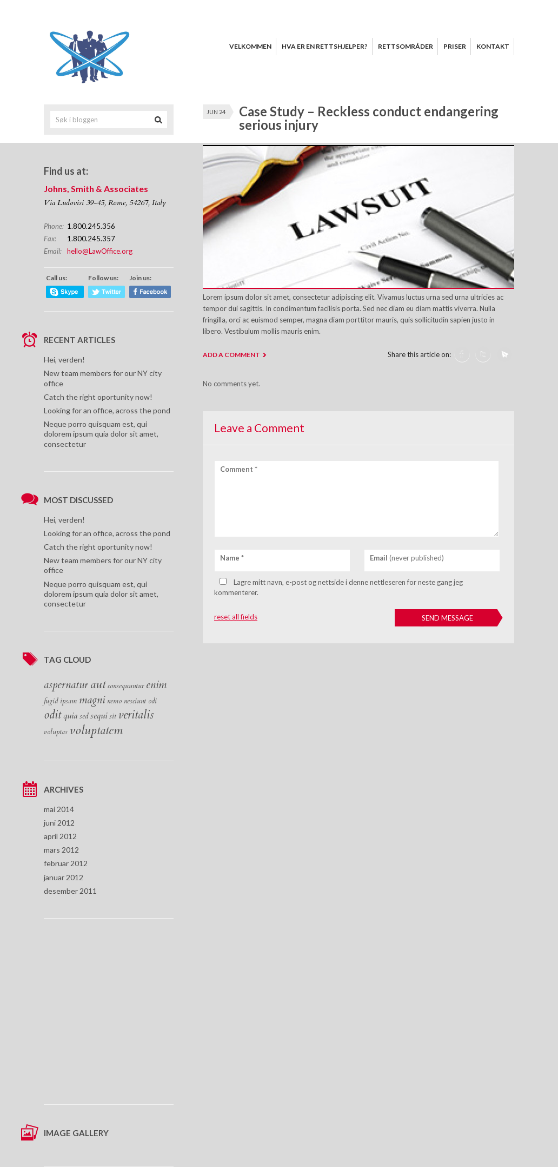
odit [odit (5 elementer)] (52, 715)
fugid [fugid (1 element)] (51, 701)
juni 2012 (59, 822)
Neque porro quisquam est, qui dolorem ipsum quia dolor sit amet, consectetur (101, 433)
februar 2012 (66, 863)
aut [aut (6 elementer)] (97, 684)
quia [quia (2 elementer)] (70, 716)
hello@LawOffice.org (99, 251)
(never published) (407, 557)
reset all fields (235, 616)
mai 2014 (59, 809)
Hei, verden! (64, 359)
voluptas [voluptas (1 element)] (56, 732)
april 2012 (60, 836)
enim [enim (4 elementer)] (156, 685)
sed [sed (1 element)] (83, 716)
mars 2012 (61, 849)
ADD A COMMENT (231, 355)
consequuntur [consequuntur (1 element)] (126, 686)
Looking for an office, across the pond (107, 410)
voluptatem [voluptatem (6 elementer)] (96, 730)
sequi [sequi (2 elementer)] (98, 716)
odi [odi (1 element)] (152, 701)
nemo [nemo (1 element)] (114, 701)
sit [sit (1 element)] (112, 716)
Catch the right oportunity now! (98, 396)
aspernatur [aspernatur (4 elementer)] (66, 685)
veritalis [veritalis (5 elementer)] (136, 715)
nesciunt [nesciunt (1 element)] (135, 701)
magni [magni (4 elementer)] (92, 700)
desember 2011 (70, 890)
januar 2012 (63, 877)
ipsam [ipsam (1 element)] (68, 701)
